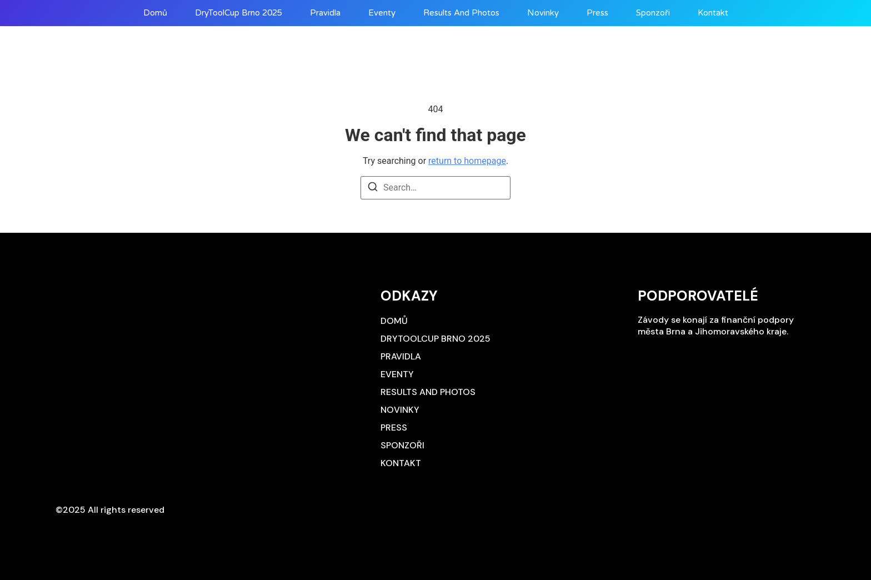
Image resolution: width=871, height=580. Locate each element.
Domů (155, 13)
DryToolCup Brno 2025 (238, 13)
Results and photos (461, 13)
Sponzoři (653, 13)
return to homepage (467, 161)
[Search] (372, 189)
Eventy (382, 13)
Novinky (543, 13)
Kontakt (713, 13)
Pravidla (325, 13)
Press (597, 13)
